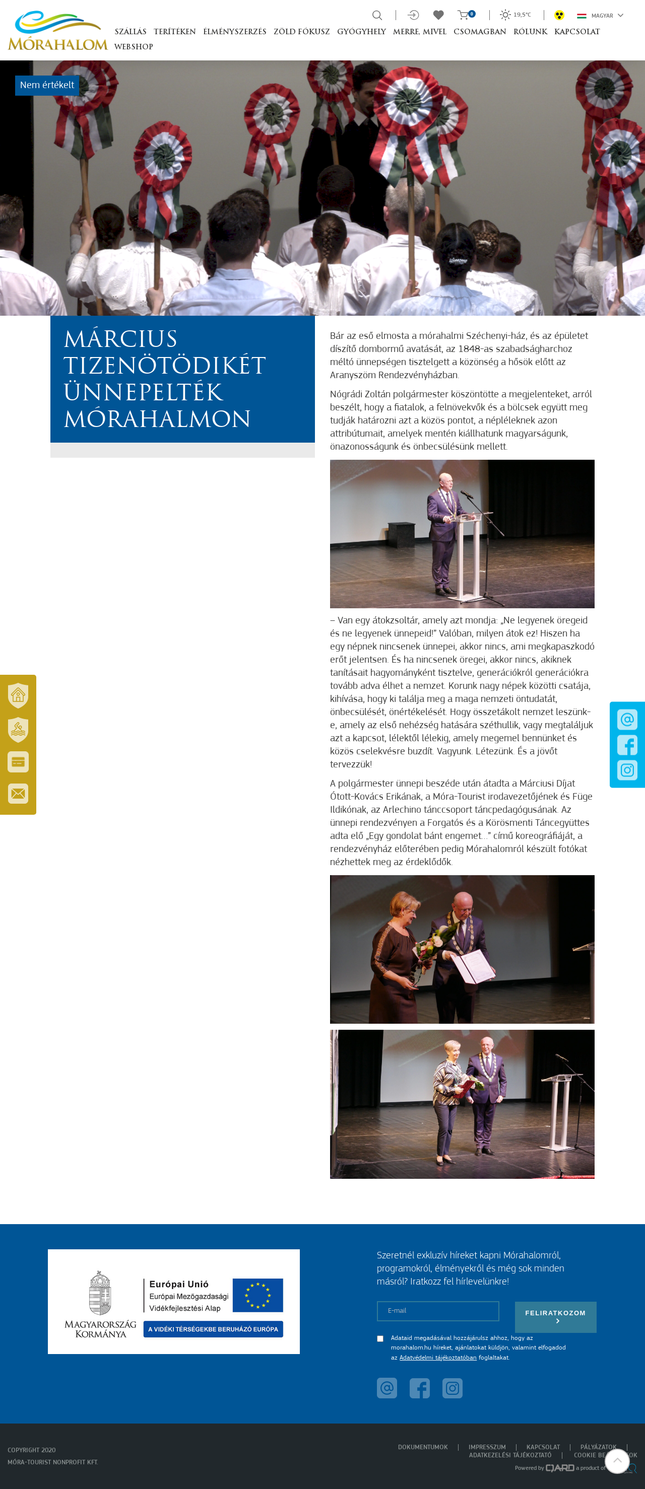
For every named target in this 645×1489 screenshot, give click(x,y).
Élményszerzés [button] (235, 32)
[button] (617, 1461)
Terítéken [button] (175, 32)
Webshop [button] (133, 47)
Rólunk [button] (530, 32)
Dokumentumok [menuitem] (423, 1447)
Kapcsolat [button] (577, 32)
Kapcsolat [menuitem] (543, 1447)
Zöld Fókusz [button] (302, 32)
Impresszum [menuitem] (487, 1447)
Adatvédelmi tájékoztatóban (438, 1358)
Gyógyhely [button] (361, 32)
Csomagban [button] (480, 32)
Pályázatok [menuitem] (598, 1447)
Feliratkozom (556, 1317)
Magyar (600, 15)
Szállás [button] (130, 32)
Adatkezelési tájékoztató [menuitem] (510, 1455)
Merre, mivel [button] (419, 32)
